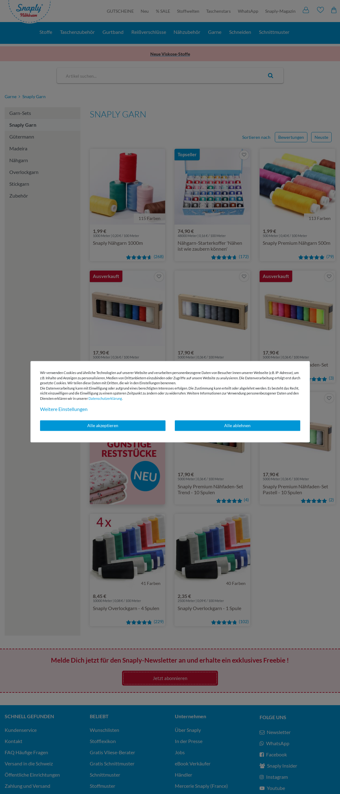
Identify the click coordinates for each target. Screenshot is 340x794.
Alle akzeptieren (102, 425)
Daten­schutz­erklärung (105, 398)
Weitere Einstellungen (64, 409)
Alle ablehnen (237, 425)
